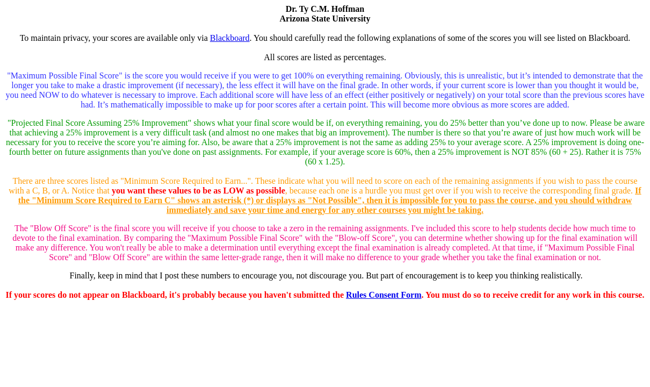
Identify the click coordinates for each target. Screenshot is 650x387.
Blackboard (230, 37)
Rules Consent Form (383, 294)
